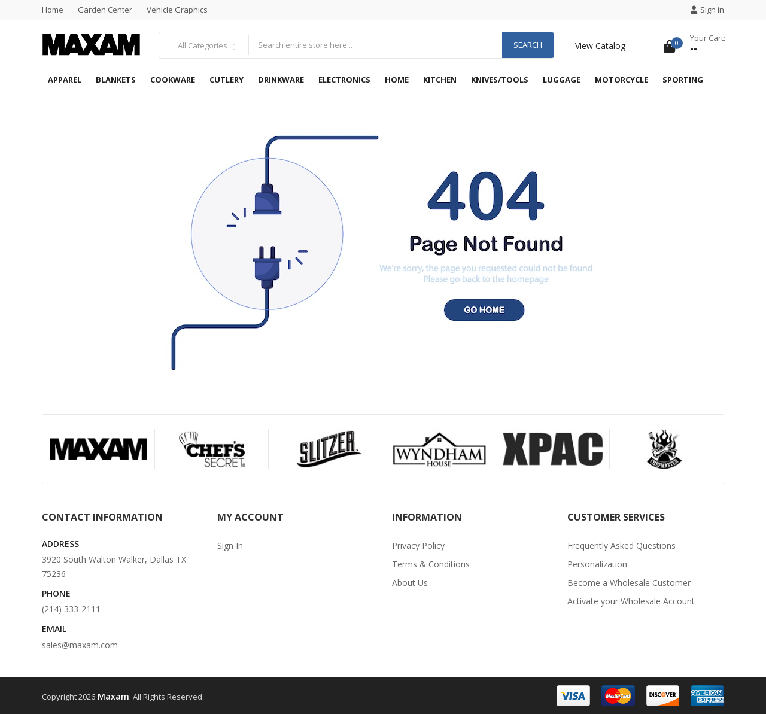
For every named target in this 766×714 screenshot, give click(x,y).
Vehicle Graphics (177, 9)
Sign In (230, 545)
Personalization (597, 564)
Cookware (172, 79)
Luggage (561, 79)
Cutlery (226, 79)
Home (52, 9)
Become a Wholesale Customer (629, 582)
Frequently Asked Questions (621, 545)
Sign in (707, 9)
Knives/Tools (499, 79)
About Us (410, 582)
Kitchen (440, 79)
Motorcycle (621, 79)
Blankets (116, 79)
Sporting (682, 79)
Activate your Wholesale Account (631, 601)
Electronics (344, 79)
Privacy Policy (418, 545)
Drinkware (281, 79)
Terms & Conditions (431, 564)
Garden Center (105, 9)
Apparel (64, 79)
